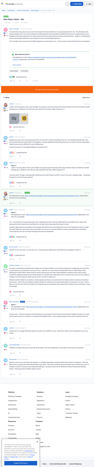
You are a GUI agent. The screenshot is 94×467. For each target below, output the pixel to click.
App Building (12, 409)
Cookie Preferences (75, 464)
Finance (40, 417)
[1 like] (16, 127)
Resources (12, 421)
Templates (12, 442)
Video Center (70, 405)
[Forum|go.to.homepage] (14, 4)
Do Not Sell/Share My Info (57, 464)
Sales (39, 413)
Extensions (12, 405)
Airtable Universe (14, 446)
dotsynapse (13, 359)
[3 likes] (18, 153)
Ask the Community (23, 10)
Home (3, 10)
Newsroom (39, 442)
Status (38, 438)
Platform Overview (14, 396)
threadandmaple (14, 345)
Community (11, 10)
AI (9, 413)
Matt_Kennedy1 (14, 29)
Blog (37, 434)
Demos (67, 409)
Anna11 (11, 104)
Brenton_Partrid (14, 265)
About (38, 425)
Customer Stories (71, 413)
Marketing (40, 400)
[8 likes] (18, 77)
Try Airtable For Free (43, 446)
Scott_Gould (13, 247)
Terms (44, 464)
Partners (11, 425)
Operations (41, 405)
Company (39, 421)
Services (11, 430)
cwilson (11, 328)
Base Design (35, 10)
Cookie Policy (29, 459)
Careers (38, 430)
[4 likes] (18, 237)
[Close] (37, 450)
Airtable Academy (71, 396)
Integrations (12, 400)
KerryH (11, 163)
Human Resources (43, 409)
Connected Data (14, 417)
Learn (67, 392)
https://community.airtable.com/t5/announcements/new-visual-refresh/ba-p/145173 (52, 196)
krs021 (11, 137)
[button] (2, 4)
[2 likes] (17, 255)
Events (67, 400)
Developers (12, 434)
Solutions (40, 392)
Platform (11, 392)
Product (40, 396)
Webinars (68, 417)
